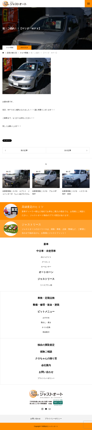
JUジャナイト (46, 257)
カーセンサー (46, 267)
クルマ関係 (9, 47)
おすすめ (46, 318)
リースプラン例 (46, 285)
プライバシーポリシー (46, 378)
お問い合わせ (35, 419)
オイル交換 (46, 327)
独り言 (8, 171)
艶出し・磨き (46, 322)
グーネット (46, 262)
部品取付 (46, 332)
